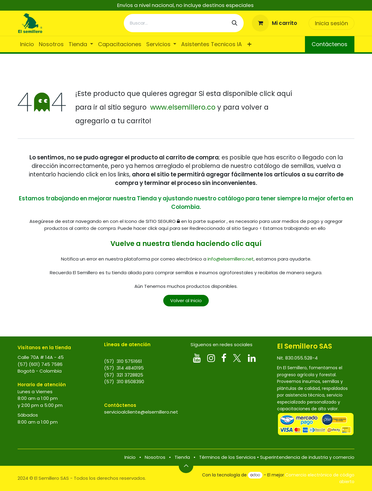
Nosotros (155, 457)
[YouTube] (196, 358)
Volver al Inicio (186, 300)
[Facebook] (224, 358)
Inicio (130, 457)
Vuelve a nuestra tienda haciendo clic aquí (186, 243)
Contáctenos (329, 44)
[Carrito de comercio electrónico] (274, 23)
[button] (186, 466)
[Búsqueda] (234, 23)
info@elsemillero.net (231, 259)
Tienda (182, 457)
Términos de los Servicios (227, 457)
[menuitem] (27, 44)
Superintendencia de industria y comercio (307, 457)
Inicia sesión (331, 23)
